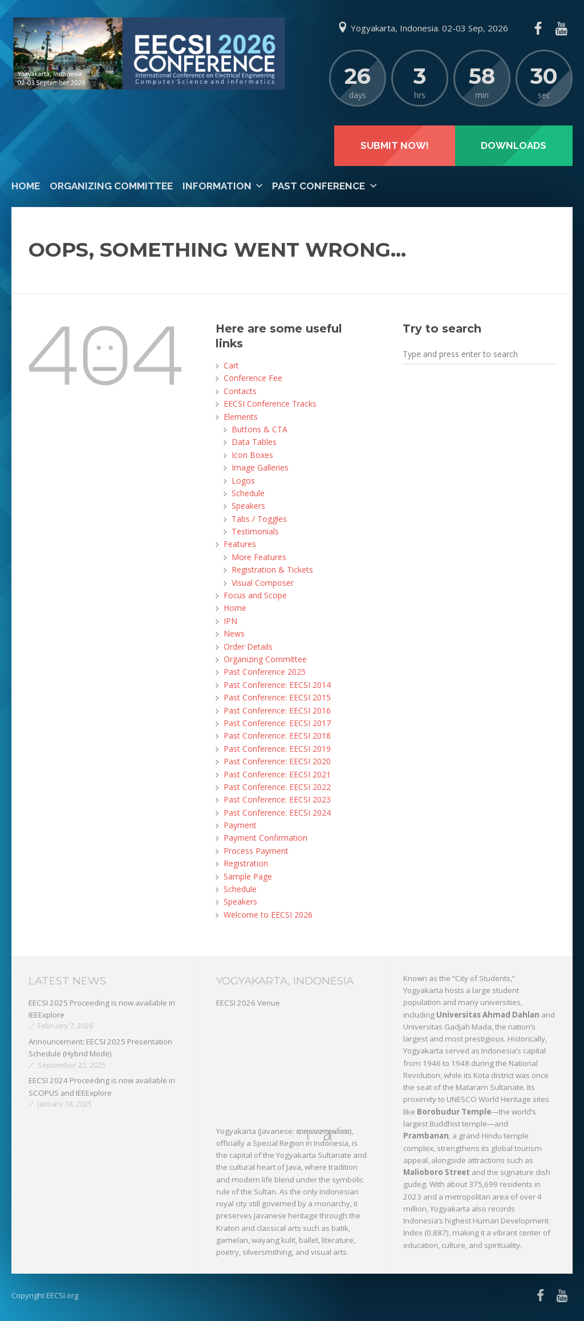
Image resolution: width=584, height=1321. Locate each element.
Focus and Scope (255, 595)
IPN (230, 620)
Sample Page (248, 876)
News (234, 633)
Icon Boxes (252, 454)
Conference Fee (253, 377)
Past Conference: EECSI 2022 (277, 786)
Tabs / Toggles (259, 518)
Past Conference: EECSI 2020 (277, 761)
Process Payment (256, 850)
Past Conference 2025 (265, 671)
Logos (243, 480)
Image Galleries (260, 467)
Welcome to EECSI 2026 (268, 914)
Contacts (240, 391)
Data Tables (254, 441)
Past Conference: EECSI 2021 (277, 774)
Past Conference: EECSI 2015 (277, 697)
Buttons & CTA (259, 429)
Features (240, 543)
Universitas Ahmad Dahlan (488, 1015)
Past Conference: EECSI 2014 (277, 684)
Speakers (248, 505)
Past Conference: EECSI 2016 (277, 710)
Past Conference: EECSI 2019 (277, 748)
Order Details (248, 646)
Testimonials (255, 531)
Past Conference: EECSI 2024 (277, 812)
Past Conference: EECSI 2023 (277, 799)
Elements (241, 416)
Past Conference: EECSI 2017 (277, 723)
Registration (246, 863)
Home (25, 186)
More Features (259, 557)
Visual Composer (263, 582)
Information (217, 186)
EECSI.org (62, 1295)
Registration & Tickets (272, 569)
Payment (240, 825)
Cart (231, 365)
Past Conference (318, 186)
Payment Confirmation (265, 837)
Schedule (248, 493)
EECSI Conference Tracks (270, 403)
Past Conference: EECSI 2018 (277, 735)
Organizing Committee (111, 186)
